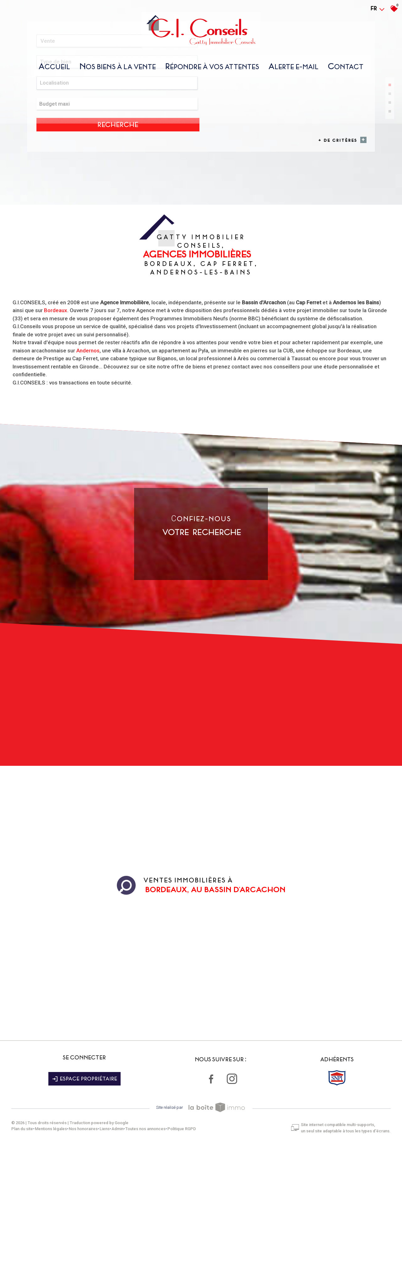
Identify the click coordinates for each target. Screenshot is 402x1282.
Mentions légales (55, 1263)
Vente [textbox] (50, 229)
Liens (109, 1263)
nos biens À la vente (117, 70)
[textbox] (139, 229)
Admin (122, 1263)
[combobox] (69, 229)
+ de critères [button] (338, 239)
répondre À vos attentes (212, 70)
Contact (345, 70)
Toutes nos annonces (150, 1263)
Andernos (88, 492)
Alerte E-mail (293, 70)
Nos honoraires (87, 1263)
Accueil (54, 70)
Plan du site (26, 1263)
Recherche (339, 229)
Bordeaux (55, 452)
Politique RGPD (186, 1263)
